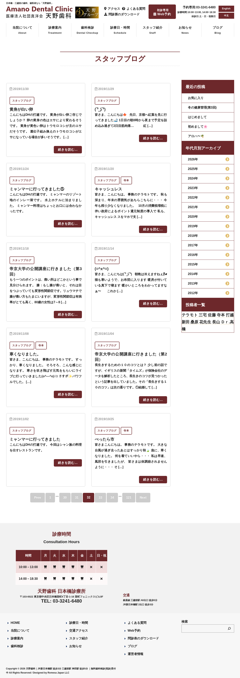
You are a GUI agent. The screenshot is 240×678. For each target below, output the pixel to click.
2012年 (193, 293)
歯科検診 (87, 30)
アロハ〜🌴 (196, 136)
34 (112, 497)
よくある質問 (137, 622)
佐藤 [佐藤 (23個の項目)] (212, 315)
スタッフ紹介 (153, 30)
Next (143, 497)
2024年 (193, 178)
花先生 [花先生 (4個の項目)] (205, 322)
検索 (185, 621)
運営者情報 (135, 654)
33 (100, 497)
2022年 (193, 197)
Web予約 (134, 630)
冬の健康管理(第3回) (202, 107)
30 (65, 497)
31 (77, 497)
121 (128, 497)
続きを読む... (68, 149)
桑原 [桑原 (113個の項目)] (194, 322)
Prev (37, 497)
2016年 (193, 254)
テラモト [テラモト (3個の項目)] (190, 315)
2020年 (193, 216)
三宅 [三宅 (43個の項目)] (203, 315)
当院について (22, 30)
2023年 (193, 188)
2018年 (193, 235)
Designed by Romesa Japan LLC (51, 672)
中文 (226, 15)
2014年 (193, 274)
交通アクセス (78, 630)
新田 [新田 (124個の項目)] (186, 322)
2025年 (193, 169)
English (226, 8)
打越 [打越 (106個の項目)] (230, 315)
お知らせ (185, 30)
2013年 (193, 283)
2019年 (193, 226)
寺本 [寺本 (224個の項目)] (221, 315)
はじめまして (197, 117)
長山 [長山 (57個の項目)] (216, 322)
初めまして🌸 (197, 126)
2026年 (193, 159)
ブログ (218, 30)
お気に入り (196, 98)
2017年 (193, 245)
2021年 (193, 207)
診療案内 (55, 30)
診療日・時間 (120, 30)
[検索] (229, 628)
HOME (15, 622)
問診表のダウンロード (143, 638)
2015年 (193, 264)
